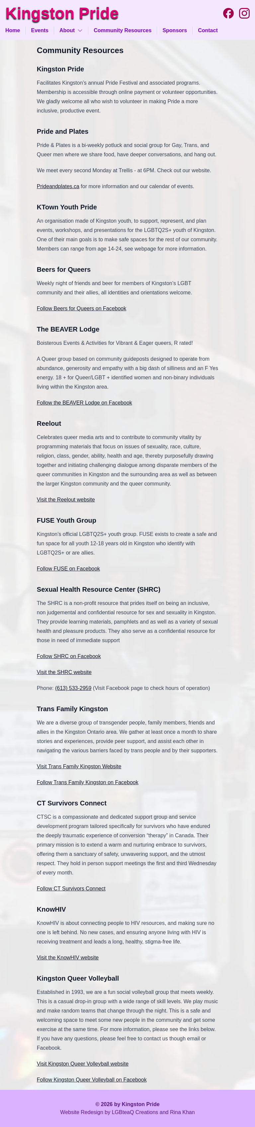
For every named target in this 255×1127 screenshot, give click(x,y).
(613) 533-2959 (73, 688)
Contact (208, 30)
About (71, 30)
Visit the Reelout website (66, 499)
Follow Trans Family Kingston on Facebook (87, 782)
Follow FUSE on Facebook (68, 568)
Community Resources (122, 30)
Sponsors (174, 30)
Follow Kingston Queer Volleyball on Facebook (92, 1080)
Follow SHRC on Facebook (69, 656)
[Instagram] (244, 13)
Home (12, 30)
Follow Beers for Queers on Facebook (81, 308)
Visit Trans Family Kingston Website (79, 766)
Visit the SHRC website (64, 672)
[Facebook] (228, 13)
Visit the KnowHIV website (68, 957)
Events (39, 30)
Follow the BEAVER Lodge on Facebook (84, 403)
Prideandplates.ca (58, 186)
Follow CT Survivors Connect (71, 888)
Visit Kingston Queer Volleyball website (82, 1064)
